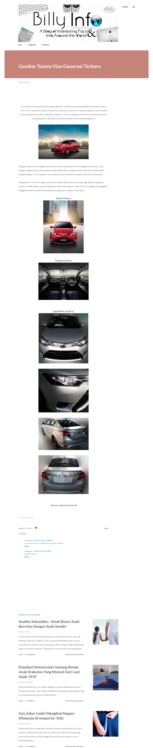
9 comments (30, 701)
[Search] (125, 6)
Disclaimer (45, 45)
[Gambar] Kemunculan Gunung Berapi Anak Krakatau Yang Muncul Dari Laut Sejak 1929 (49, 672)
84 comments (30, 654)
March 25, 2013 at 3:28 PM (42, 551)
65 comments (30, 746)
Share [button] (106, 528)
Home (20, 45)
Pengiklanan (32, 45)
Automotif (28, 528)
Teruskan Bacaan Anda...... (75, 654)
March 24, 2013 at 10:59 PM (43, 540)
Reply (27, 546)
